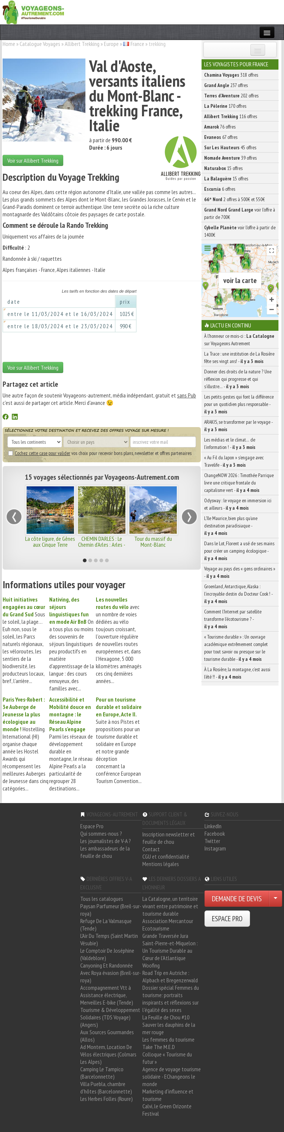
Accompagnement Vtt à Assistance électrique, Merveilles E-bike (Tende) (106, 995)
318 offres (231, 74)
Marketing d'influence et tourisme (167, 1095)
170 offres (225, 106)
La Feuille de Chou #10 (165, 1017)
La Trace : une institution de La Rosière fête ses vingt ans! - (239, 357)
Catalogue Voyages (40, 43)
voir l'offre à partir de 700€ (239, 213)
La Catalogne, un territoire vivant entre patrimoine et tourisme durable (170, 906)
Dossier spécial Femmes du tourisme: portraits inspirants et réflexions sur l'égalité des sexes (170, 998)
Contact (151, 849)
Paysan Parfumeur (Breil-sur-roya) (110, 909)
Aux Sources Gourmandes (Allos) (107, 1035)
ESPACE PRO (227, 918)
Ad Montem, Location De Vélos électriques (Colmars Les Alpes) (108, 1054)
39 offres (230, 157)
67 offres (220, 137)
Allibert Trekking (82, 43)
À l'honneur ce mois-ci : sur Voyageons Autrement (239, 340)
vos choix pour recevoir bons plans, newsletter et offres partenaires (100, 453)
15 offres (223, 168)
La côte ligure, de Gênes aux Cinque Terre (50, 541)
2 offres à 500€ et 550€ (234, 199)
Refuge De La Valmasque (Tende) (106, 924)
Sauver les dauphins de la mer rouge (168, 1028)
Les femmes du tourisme (168, 1039)
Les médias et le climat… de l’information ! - (230, 443)
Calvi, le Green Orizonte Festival (167, 1109)
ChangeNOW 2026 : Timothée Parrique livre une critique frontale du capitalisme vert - (239, 482)
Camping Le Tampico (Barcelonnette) (102, 1072)
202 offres (231, 95)
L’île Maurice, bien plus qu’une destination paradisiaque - (230, 525)
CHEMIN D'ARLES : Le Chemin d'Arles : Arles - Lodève (101, 544)
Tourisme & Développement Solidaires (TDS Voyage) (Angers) (110, 1017)
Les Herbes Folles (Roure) (106, 1098)
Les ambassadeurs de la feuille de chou (105, 852)
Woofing (151, 965)
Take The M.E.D (158, 1047)
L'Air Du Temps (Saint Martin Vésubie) (109, 939)
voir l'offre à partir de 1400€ (239, 231)
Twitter (212, 841)
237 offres (226, 85)
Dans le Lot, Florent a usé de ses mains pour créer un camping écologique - (239, 551)
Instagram (215, 848)
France (137, 43)
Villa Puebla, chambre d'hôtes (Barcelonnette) (106, 1087)
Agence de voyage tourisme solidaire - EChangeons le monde (171, 1076)
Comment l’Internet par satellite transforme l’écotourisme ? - (232, 619)
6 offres (219, 189)
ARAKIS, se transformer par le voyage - (238, 426)
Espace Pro (92, 826)
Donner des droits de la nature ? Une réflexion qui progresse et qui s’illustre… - (237, 379)
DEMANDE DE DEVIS (237, 898)
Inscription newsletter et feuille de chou (168, 837)
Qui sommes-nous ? (101, 833)
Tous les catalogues (101, 898)
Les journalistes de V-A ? (105, 841)
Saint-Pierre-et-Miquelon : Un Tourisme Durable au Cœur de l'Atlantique (170, 950)
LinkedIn (213, 826)
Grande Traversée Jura (165, 935)
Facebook (214, 833)
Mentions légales (160, 864)
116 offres (230, 116)
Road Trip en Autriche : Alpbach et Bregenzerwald (170, 976)
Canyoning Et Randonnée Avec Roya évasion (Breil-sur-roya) (110, 973)
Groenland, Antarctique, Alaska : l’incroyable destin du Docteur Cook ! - (238, 594)
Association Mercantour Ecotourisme (167, 924)
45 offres (230, 147)
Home (9, 43)
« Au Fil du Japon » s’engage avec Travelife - (234, 461)
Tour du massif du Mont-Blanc (153, 541)
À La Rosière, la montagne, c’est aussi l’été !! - (237, 673)
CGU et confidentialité (165, 856)
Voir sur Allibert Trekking (32, 160)
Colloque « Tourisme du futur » (167, 1058)
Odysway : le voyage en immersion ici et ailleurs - (237, 504)
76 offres (220, 126)
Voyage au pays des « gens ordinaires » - (239, 572)
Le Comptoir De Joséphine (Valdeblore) (107, 954)
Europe (111, 43)
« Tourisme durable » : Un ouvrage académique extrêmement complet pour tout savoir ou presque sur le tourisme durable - (236, 647)
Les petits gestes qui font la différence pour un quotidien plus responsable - (239, 404)
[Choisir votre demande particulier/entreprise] (275, 898)
